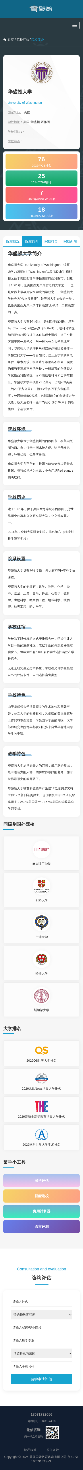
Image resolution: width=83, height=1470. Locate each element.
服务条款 (52, 1450)
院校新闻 (70, 241)
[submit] (41, 1379)
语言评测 (42, 1226)
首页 (8, 39)
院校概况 (12, 241)
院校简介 (32, 241)
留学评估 (42, 1180)
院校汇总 (23, 39)
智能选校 (42, 1196)
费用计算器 (41, 1211)
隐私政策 (30, 1450)
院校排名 (51, 241)
